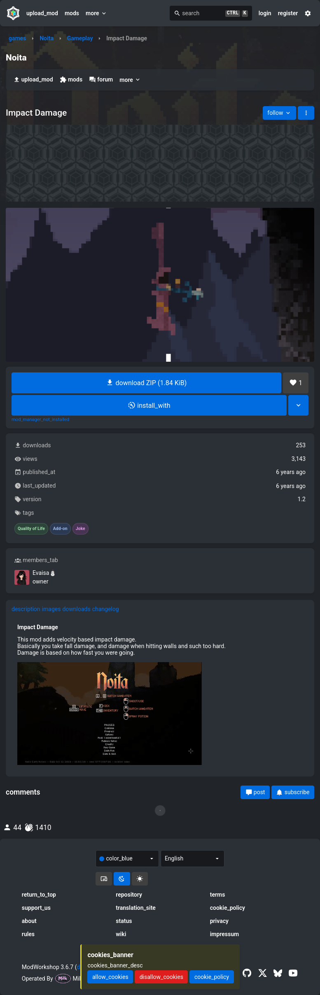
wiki (121, 934)
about (29, 921)
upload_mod (42, 13)
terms (217, 894)
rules (28, 934)
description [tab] (26, 609)
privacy (219, 921)
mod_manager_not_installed (40, 419)
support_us (36, 907)
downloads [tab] (76, 609)
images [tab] (51, 609)
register (288, 13)
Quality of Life (31, 528)
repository (129, 894)
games (17, 38)
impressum (224, 934)
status (124, 921)
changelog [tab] (105, 609)
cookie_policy (227, 907)
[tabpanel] (160, 694)
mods (72, 13)
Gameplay (80, 38)
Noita (47, 38)
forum (101, 79)
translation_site (136, 907)
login (265, 13)
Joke (80, 528)
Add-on (60, 528)
